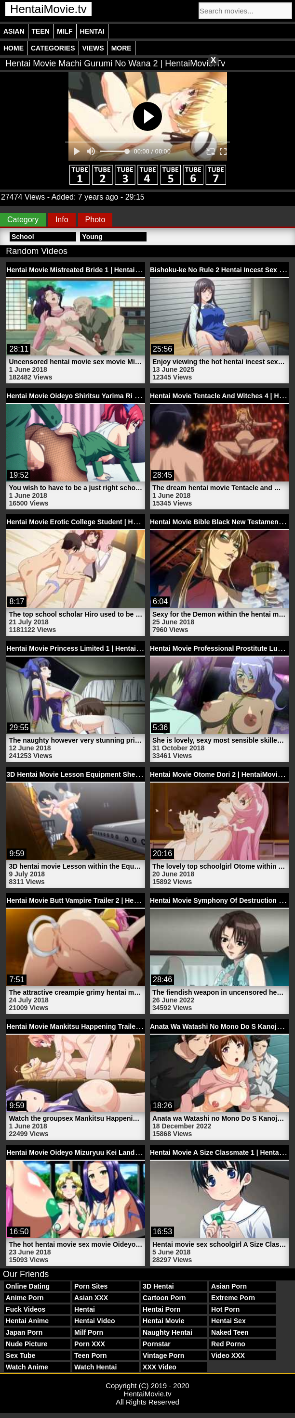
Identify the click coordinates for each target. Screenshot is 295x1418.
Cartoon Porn (164, 1298)
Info (61, 219)
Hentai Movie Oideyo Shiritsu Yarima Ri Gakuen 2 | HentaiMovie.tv (112, 396)
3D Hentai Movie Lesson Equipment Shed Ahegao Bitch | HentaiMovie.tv (121, 774)
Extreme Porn (233, 1298)
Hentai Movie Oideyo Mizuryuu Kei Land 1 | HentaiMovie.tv (99, 1152)
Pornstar (157, 1344)
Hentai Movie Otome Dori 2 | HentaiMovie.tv (219, 774)
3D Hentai (158, 1286)
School (23, 237)
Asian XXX (91, 1298)
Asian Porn (229, 1286)
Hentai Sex (228, 1321)
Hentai (92, 31)
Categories (53, 48)
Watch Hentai (95, 1367)
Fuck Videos (25, 1309)
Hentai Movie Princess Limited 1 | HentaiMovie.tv (84, 648)
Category (23, 219)
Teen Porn (90, 1355)
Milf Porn (88, 1332)
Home (13, 48)
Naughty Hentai (167, 1332)
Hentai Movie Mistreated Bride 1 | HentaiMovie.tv (83, 270)
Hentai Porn (162, 1309)
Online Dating (28, 1286)
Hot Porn (225, 1309)
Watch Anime (27, 1367)
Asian (14, 31)
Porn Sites (90, 1286)
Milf (65, 31)
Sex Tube (20, 1355)
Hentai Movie (163, 1321)
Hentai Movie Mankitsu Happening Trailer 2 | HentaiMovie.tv (101, 1026)
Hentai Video (94, 1321)
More (121, 48)
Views (93, 48)
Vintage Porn (163, 1355)
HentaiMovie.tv (48, 8)
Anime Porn (25, 1298)
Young (92, 237)
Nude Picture (26, 1344)
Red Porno (228, 1344)
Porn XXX (89, 1344)
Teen (41, 31)
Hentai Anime (27, 1321)
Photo (95, 219)
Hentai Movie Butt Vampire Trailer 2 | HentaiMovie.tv (89, 900)
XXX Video (159, 1367)
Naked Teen (230, 1332)
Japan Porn (24, 1332)
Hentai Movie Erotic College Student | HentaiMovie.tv (90, 522)
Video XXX (228, 1355)
